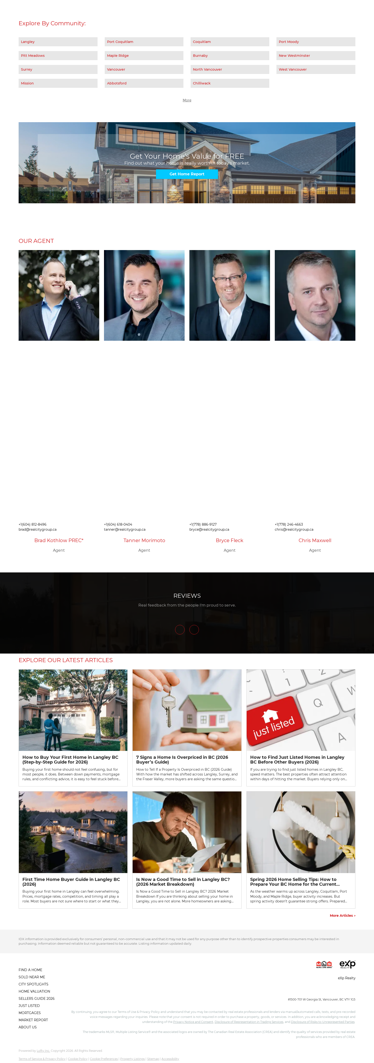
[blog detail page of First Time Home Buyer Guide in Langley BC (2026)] (73, 849)
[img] (59, 295)
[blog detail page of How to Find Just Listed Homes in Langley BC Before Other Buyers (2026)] (300, 727)
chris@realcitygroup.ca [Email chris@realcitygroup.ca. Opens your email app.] (294, 529)
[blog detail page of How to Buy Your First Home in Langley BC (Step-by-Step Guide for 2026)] (73, 727)
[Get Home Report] (187, 174)
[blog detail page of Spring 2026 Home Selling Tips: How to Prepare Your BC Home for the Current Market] (300, 849)
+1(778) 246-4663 (289, 524)
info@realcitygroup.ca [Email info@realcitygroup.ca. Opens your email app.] (336, 991)
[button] (38, 970)
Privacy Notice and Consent (193, 1022)
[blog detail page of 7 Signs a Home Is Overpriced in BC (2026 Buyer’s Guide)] (186, 727)
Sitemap (153, 1059)
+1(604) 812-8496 (33, 524)
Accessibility (170, 1059)
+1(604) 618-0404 (118, 524)
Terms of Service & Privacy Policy (42, 1059)
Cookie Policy (78, 1059)
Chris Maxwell (315, 540)
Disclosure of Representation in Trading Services (249, 1022)
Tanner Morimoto (144, 540)
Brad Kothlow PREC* (58, 540)
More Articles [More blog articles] (342, 915)
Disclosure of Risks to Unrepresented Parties (323, 1022)
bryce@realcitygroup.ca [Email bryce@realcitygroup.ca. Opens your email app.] (209, 529)
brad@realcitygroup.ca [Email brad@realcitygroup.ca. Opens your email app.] (38, 529)
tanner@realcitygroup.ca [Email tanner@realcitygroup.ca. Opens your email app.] (124, 529)
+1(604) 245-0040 (300, 991)
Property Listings (132, 1059)
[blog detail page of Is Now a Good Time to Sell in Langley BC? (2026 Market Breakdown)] (186, 849)
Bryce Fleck (229, 540)
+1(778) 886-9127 (203, 524)
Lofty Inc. (43, 1051)
